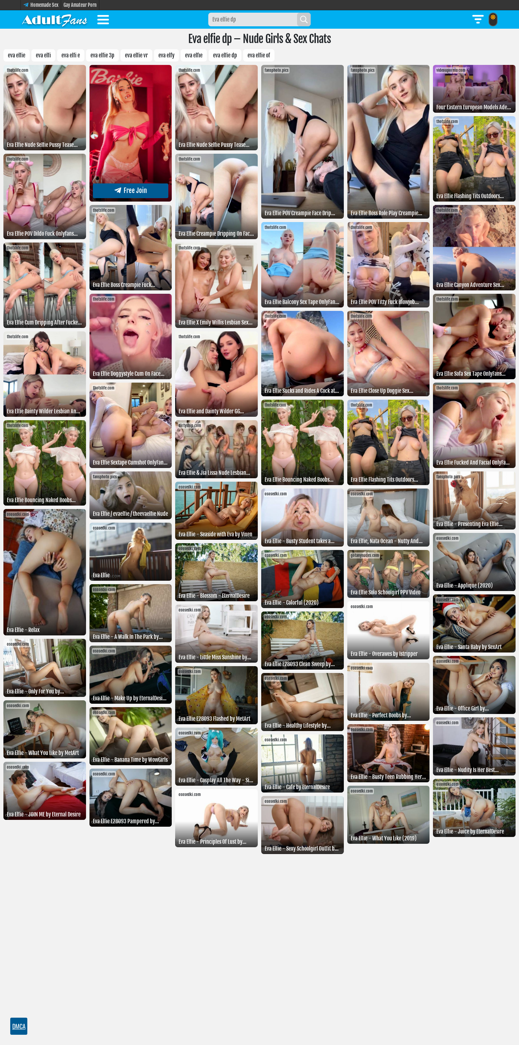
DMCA (19, 1026)
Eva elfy (166, 55)
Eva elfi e (70, 55)
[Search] (304, 19)
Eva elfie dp (225, 55)
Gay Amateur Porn (80, 5)
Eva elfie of (259, 55)
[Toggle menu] (103, 21)
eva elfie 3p (102, 55)
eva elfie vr (136, 55)
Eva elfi (43, 55)
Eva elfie (16, 55)
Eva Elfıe (193, 55)
